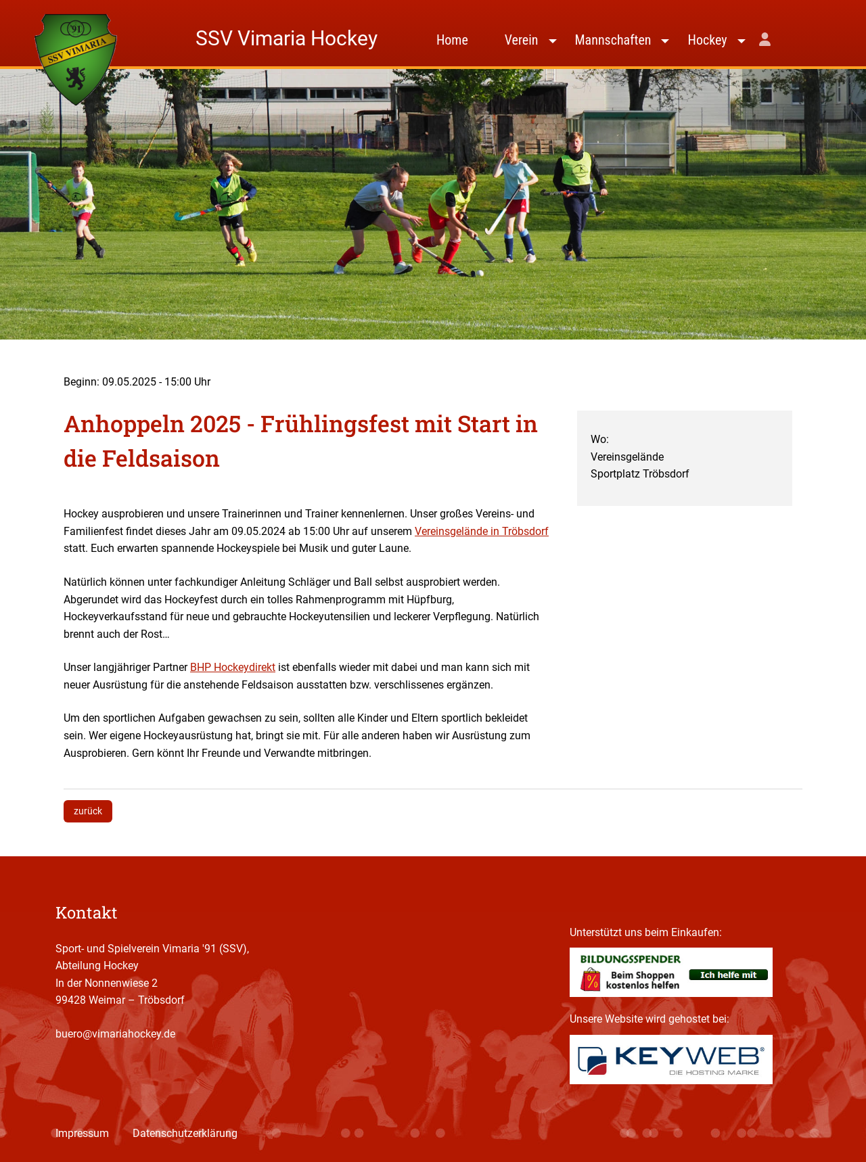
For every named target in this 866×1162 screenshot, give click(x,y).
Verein (522, 40)
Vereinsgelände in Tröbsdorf (482, 531)
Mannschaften (613, 40)
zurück (88, 811)
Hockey (707, 40)
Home (452, 40)
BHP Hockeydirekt (232, 667)
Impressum (82, 1133)
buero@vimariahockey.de (115, 1033)
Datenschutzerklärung (185, 1133)
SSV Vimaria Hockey (287, 38)
